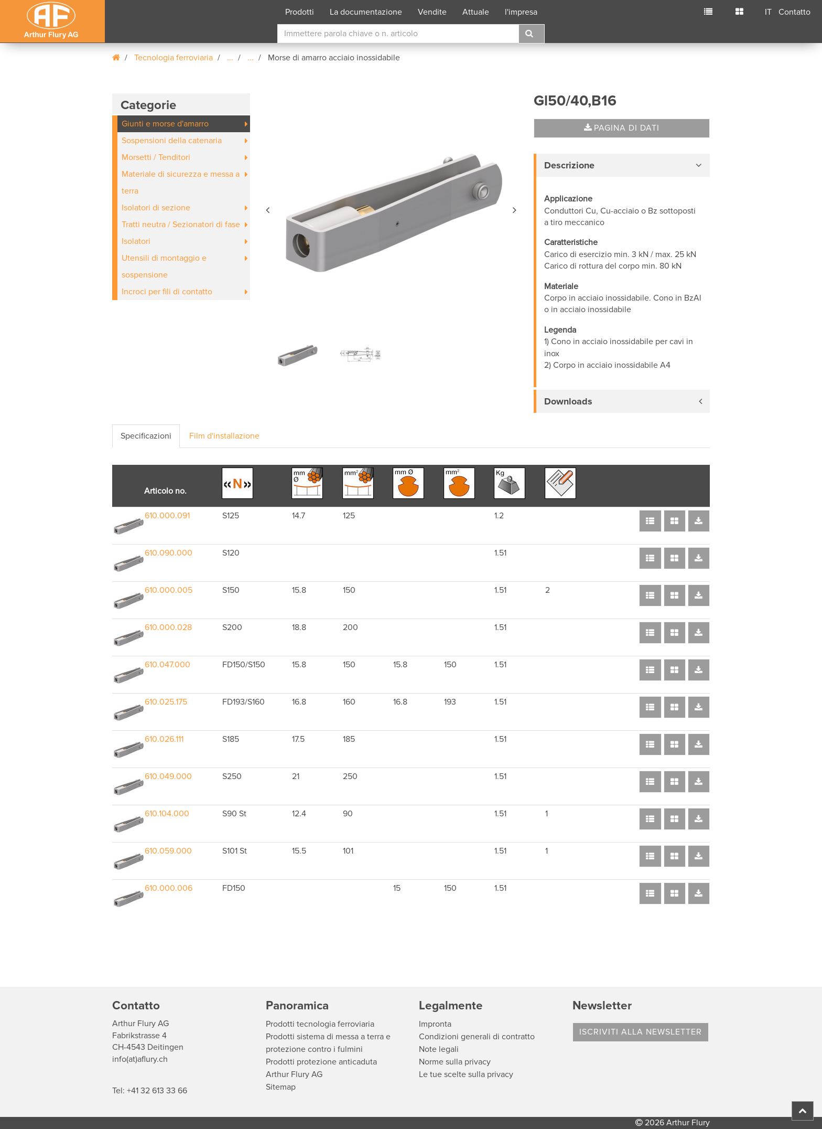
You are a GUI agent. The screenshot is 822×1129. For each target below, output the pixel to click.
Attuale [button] (475, 12)
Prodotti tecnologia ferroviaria (320, 1024)
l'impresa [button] (521, 12)
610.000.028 (168, 627)
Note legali (439, 1049)
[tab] (622, 165)
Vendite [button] (432, 12)
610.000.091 (167, 515)
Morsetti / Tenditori (156, 157)
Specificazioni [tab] (146, 436)
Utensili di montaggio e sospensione (164, 266)
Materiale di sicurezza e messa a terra (181, 182)
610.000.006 (168, 888)
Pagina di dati (621, 128)
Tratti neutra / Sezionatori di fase (181, 224)
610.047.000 (167, 664)
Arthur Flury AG (294, 1074)
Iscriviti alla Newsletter (640, 1032)
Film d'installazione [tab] (224, 436)
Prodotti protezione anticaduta (321, 1062)
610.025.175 (166, 702)
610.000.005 (168, 590)
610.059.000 (168, 851)
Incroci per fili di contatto (167, 291)
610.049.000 (168, 776)
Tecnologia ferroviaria (173, 57)
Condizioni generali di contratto (477, 1036)
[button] (268, 208)
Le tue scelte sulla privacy (466, 1074)
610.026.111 (164, 739)
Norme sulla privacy (455, 1062)
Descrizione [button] (569, 165)
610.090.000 (168, 553)
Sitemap (281, 1087)
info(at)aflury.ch (140, 1059)
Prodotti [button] (299, 12)
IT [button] (768, 12)
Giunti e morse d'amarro (165, 124)
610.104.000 (167, 813)
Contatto (794, 12)
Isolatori (136, 241)
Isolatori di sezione (156, 208)
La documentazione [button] (366, 12)
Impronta (435, 1024)
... (230, 57)
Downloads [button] (568, 401)
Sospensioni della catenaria (172, 140)
